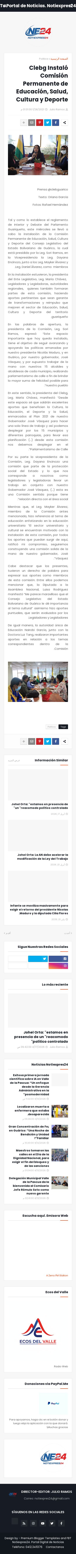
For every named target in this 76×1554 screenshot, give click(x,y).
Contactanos (55, 1547)
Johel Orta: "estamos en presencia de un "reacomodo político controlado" (39, 806)
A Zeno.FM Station (57, 1276)
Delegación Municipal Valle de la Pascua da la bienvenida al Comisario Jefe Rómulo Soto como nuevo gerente (29, 1185)
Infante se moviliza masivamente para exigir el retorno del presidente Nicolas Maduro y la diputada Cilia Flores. (39, 909)
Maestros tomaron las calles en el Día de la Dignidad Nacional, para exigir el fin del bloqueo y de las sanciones (30, 1158)
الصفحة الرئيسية (59, 59)
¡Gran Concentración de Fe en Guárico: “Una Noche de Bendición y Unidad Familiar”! (29, 1132)
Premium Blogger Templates (40, 1538)
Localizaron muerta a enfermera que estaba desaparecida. (32, 1110)
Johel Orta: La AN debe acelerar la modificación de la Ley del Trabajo (42, 857)
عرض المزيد (14, 760)
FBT (69, 1538)
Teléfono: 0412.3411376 (27, 1547)
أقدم (8, 933)
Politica (43, 59)
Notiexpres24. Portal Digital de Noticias (38, 1542)
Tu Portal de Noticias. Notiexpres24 (38, 6)
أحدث (67, 933)
